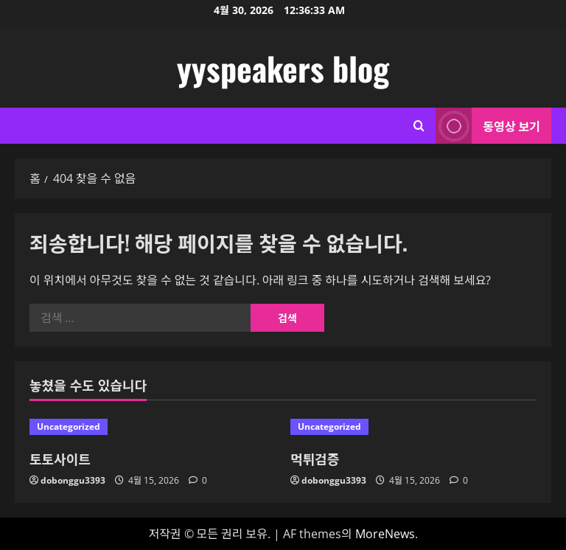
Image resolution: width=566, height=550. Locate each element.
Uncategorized (68, 426)
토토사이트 (60, 458)
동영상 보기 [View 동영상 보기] (488, 126)
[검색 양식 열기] (418, 125)
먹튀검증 (314, 458)
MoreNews (385, 534)
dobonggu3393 (73, 480)
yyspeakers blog (283, 68)
